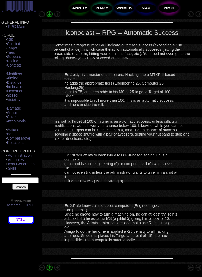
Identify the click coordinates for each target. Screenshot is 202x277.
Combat (13, 44)
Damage (14, 108)
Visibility (13, 99)
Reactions (15, 142)
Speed (12, 95)
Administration (20, 155)
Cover (12, 117)
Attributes (16, 160)
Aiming (12, 78)
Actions (13, 129)
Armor (12, 112)
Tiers (11, 52)
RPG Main (16, 26)
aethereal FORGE (21, 205)
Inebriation (15, 87)
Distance (14, 82)
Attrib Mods (16, 121)
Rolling (12, 61)
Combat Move (18, 138)
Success (14, 56)
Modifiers (14, 74)
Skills (12, 168)
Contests (14, 65)
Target (12, 48)
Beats (11, 134)
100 (10, 39)
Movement (15, 91)
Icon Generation (21, 164)
